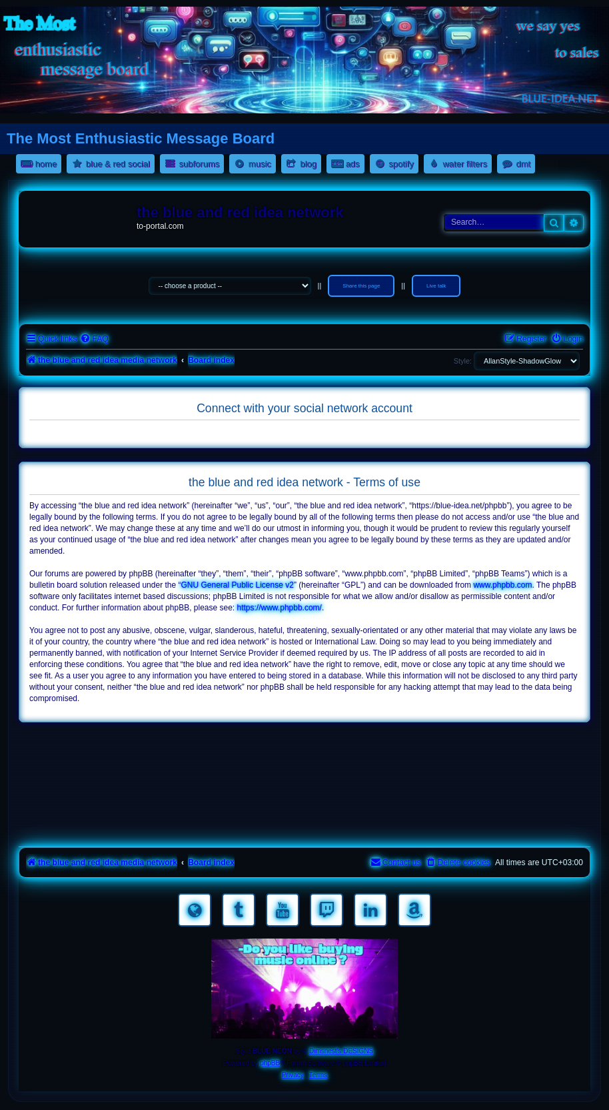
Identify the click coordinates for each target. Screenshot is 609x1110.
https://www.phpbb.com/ (279, 607)
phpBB (270, 1063)
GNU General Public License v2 (237, 585)
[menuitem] (94, 339)
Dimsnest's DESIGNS (341, 1051)
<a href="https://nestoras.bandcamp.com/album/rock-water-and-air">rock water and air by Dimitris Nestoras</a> (304, 787)
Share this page (361, 286)
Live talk (436, 286)
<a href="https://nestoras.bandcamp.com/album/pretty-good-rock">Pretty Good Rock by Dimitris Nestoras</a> (304, 824)
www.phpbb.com (502, 585)
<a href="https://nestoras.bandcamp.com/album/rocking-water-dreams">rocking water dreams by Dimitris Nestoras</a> (304, 750)
